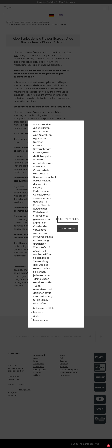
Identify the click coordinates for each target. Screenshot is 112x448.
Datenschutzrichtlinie (43, 308)
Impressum (38, 312)
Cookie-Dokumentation (41, 318)
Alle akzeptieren (67, 228)
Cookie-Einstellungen (67, 219)
